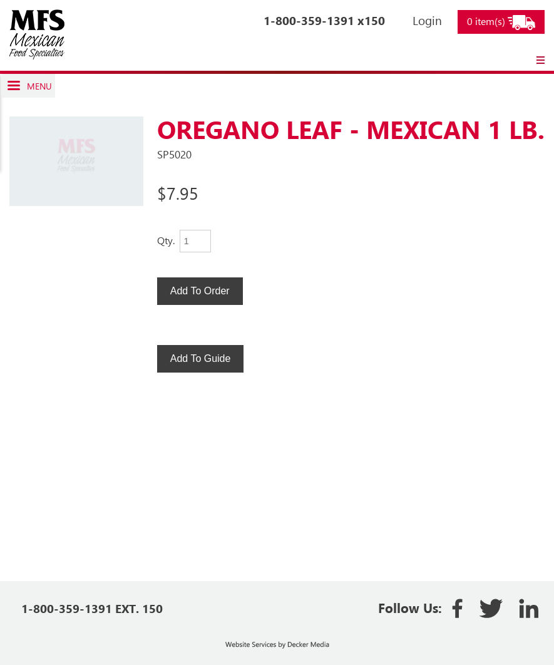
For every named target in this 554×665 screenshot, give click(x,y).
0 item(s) (501, 22)
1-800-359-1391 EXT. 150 (92, 608)
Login (427, 20)
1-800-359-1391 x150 (324, 20)
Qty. (166, 240)
